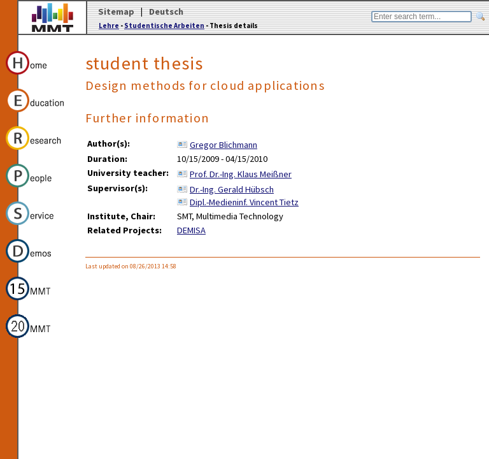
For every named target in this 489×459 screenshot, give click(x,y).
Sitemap (116, 11)
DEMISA (191, 230)
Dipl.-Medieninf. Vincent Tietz (244, 202)
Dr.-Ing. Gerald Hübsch (232, 189)
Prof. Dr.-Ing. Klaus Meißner (241, 174)
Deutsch (166, 11)
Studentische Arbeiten (164, 25)
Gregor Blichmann (223, 144)
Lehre (109, 25)
